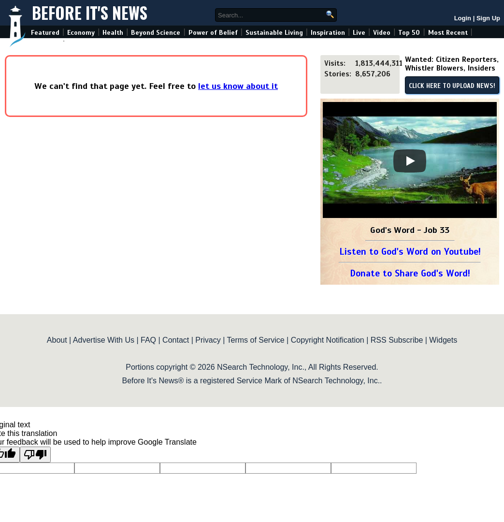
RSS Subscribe (397, 340)
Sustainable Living (274, 33)
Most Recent (448, 33)
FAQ (148, 340)
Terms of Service (255, 340)
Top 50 (409, 33)
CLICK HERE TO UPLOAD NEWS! (452, 86)
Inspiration (328, 33)
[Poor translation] (35, 455)
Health (112, 33)
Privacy (207, 340)
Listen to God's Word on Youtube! (410, 251)
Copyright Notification (327, 340)
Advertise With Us (103, 340)
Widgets (443, 340)
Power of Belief (213, 33)
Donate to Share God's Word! (410, 273)
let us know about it (238, 86)
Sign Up (488, 18)
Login (462, 18)
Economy (81, 33)
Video (381, 33)
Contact (175, 340)
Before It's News (89, 13)
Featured (45, 33)
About (57, 340)
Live (359, 33)
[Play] (409, 161)
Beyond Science (155, 33)
